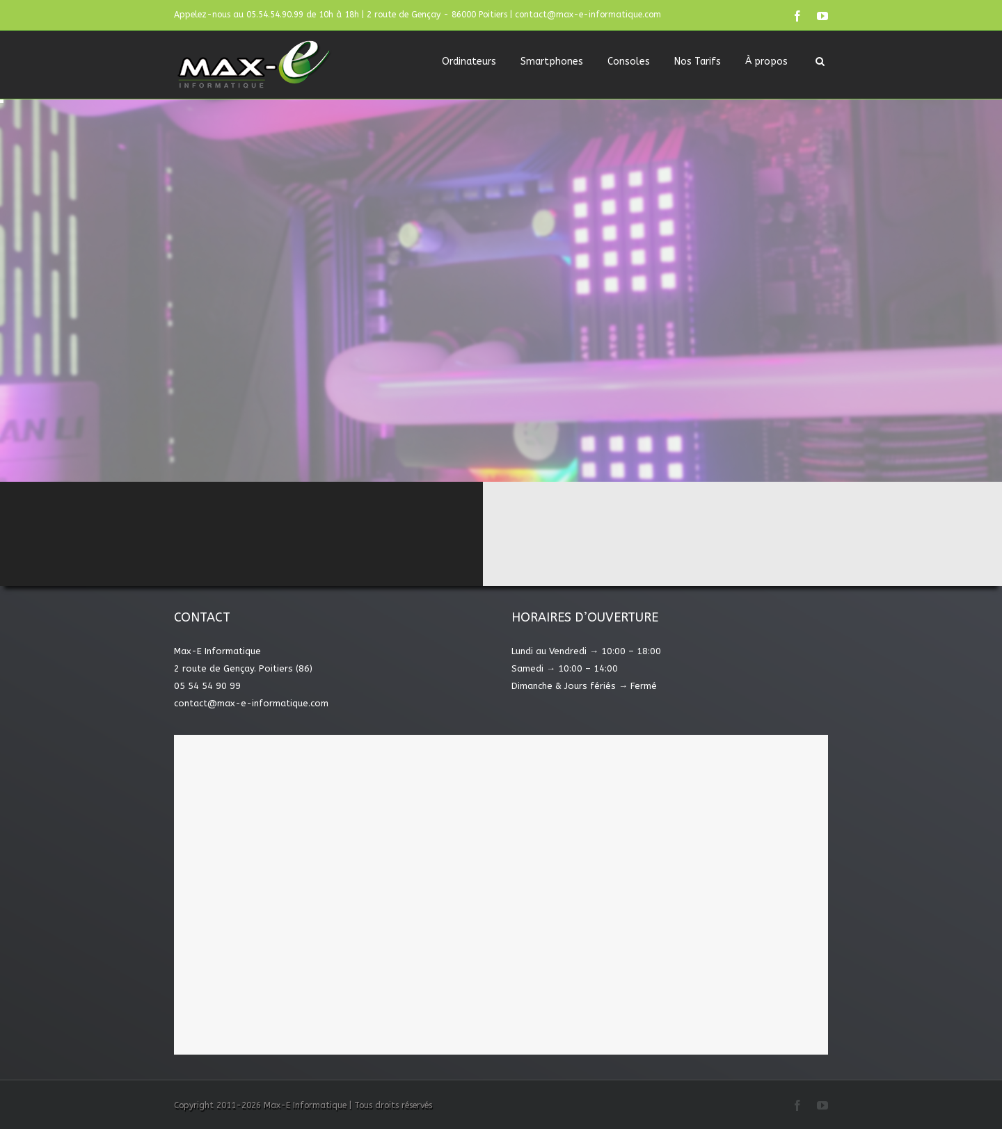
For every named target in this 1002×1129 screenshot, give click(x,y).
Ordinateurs (469, 61)
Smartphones (551, 61)
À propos (766, 61)
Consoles (628, 61)
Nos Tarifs (697, 61)
